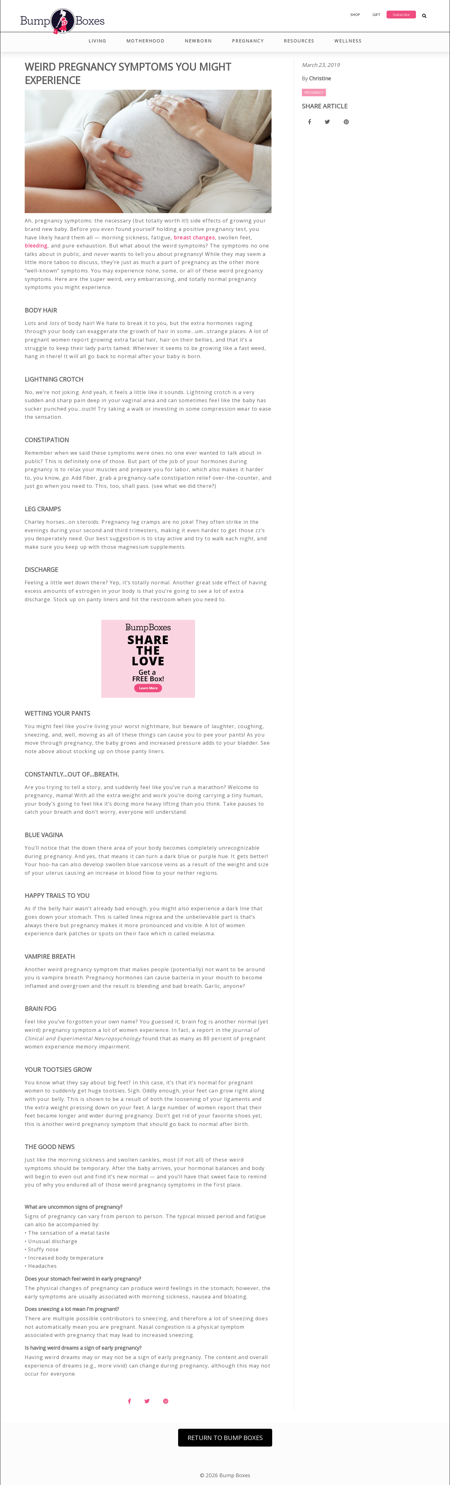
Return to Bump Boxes (225, 1437)
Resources (299, 41)
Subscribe (401, 14)
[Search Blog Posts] (424, 16)
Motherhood (145, 41)
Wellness (348, 41)
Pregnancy (248, 41)
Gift (376, 14)
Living (97, 41)
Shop (355, 14)
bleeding (36, 245)
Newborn (198, 41)
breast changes (194, 237)
